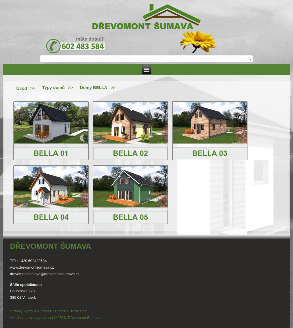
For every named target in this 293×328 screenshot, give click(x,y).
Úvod (21, 88)
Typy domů (53, 87)
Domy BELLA (93, 87)
